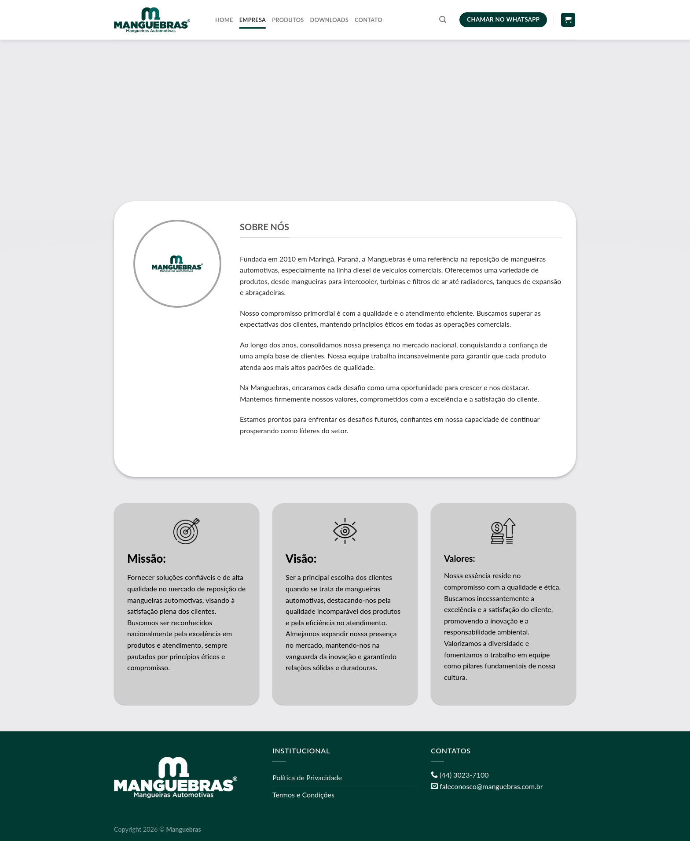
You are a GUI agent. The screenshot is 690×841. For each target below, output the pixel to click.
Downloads (329, 19)
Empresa (252, 19)
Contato (368, 19)
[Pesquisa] (442, 19)
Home (224, 19)
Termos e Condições (303, 794)
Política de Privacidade (307, 777)
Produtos (288, 19)
